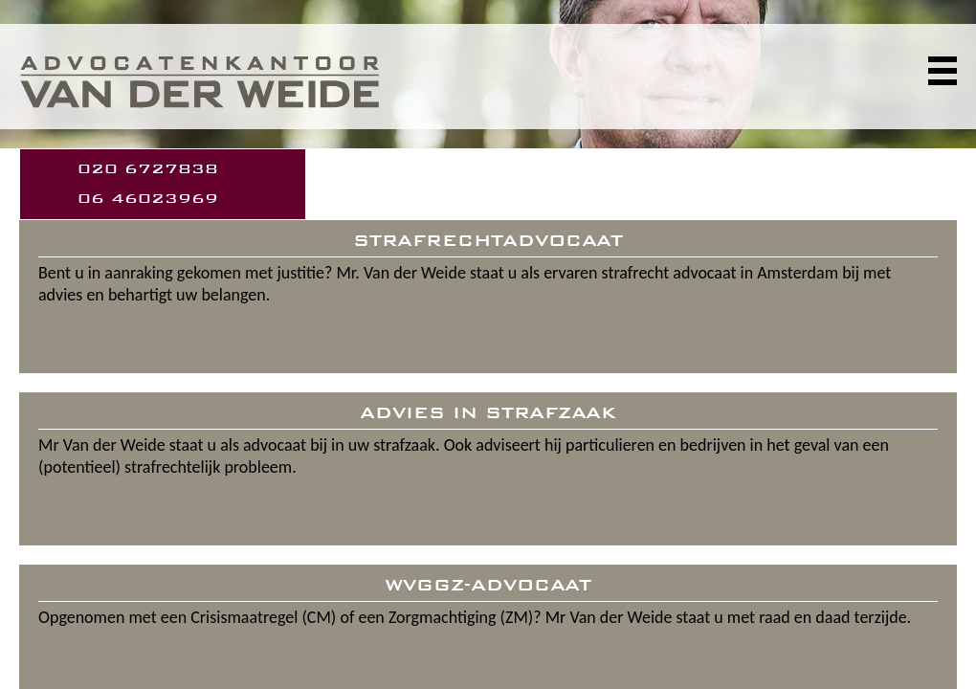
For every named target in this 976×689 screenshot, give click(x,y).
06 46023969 (148, 198)
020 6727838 (148, 169)
